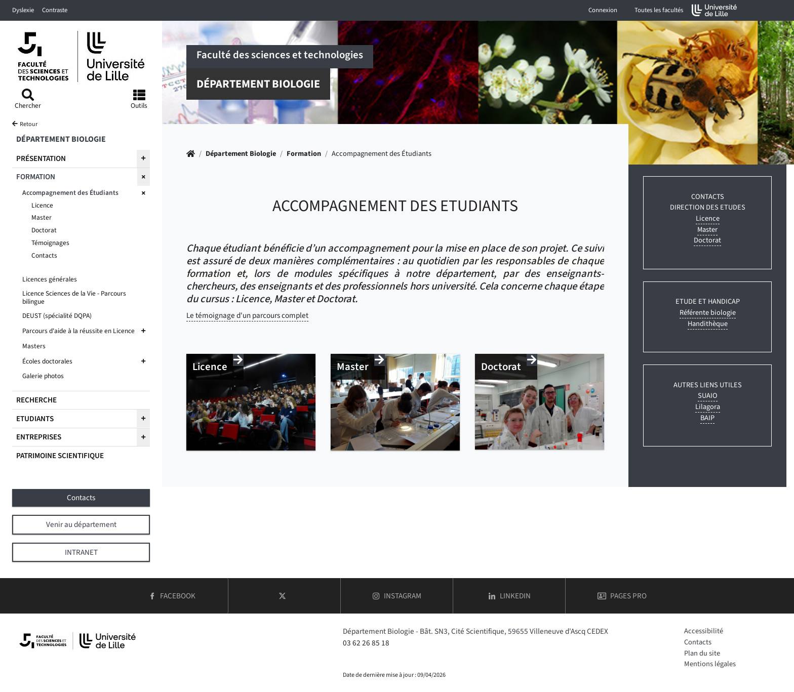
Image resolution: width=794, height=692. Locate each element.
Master (707, 229)
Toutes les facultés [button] (658, 10)
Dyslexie (23, 10)
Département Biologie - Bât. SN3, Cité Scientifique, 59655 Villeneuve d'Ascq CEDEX (475, 631)
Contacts (697, 642)
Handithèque (708, 323)
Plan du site (702, 653)
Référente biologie (708, 312)
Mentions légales (710, 664)
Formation (304, 153)
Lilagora (707, 406)
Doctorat (707, 240)
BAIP (707, 418)
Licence (708, 218)
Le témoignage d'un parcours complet (247, 315)
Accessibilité (703, 631)
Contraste (54, 10)
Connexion (602, 10)
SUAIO (708, 395)
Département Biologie (241, 153)
